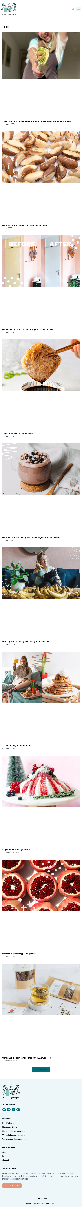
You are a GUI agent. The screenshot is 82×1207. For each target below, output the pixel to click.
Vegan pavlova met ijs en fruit (16, 850)
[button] (78, 9)
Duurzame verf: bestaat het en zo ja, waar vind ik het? (27, 330)
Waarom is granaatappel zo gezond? (19, 954)
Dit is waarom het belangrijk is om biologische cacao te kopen (31, 538)
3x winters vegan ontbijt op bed (17, 746)
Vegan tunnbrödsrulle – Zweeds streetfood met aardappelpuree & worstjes (37, 121)
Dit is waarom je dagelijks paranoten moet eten (24, 225)
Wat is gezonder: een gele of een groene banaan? (25, 642)
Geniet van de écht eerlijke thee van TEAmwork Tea (26, 1058)
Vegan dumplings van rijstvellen (17, 434)
